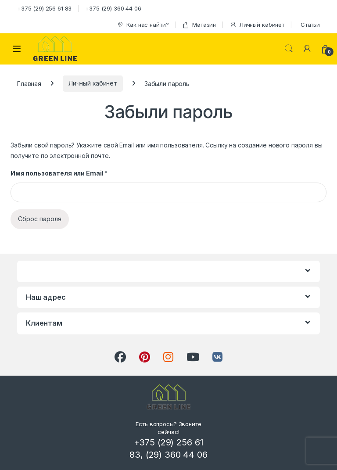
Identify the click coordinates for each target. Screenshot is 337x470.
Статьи (310, 24)
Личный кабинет (256, 25)
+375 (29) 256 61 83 (44, 8)
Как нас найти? (142, 25)
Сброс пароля (39, 218)
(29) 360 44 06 (177, 454)
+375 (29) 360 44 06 (113, 8)
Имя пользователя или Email (59, 173)
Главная (29, 83)
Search (289, 49)
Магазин (199, 25)
